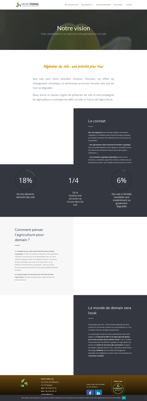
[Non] (144, 398)
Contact (129, 5)
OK (124, 398)
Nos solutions (86, 5)
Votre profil (118, 5)
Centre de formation (103, 5)
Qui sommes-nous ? (72, 5)
